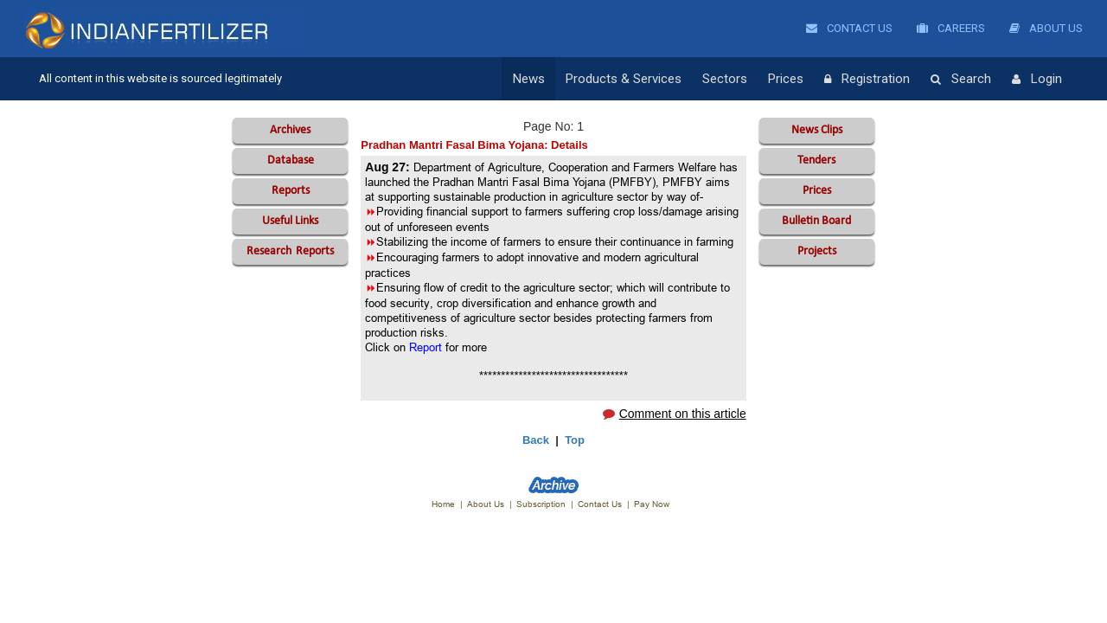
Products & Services (623, 79)
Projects (816, 251)
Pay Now (651, 504)
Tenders (816, 160)
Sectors (724, 79)
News (529, 79)
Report (425, 347)
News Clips (816, 130)
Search (961, 79)
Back (535, 440)
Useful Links (290, 221)
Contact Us (849, 28)
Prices (785, 79)
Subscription (541, 504)
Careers (951, 28)
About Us (1046, 28)
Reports (291, 190)
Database (290, 160)
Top (575, 440)
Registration (867, 79)
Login (1037, 79)
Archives (290, 130)
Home (443, 504)
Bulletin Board (816, 221)
